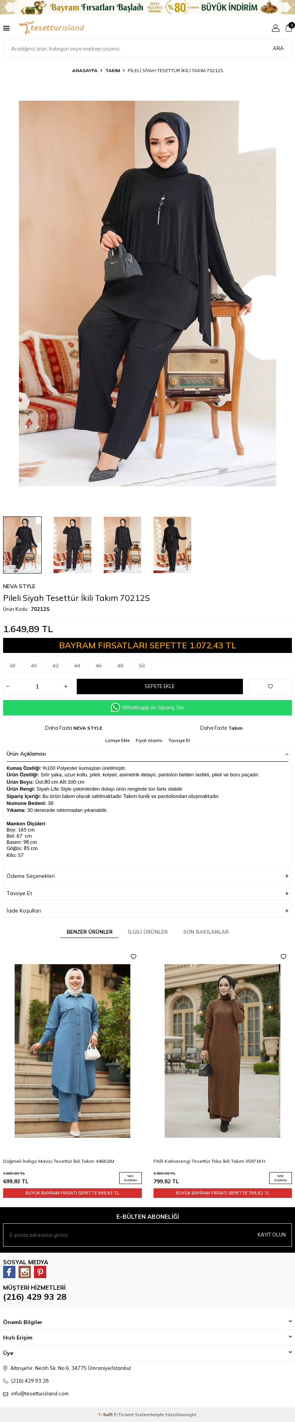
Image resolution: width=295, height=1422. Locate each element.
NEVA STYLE (19, 586)
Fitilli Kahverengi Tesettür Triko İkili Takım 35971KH (209, 1161)
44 (80, 667)
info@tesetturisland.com (40, 1393)
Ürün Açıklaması (147, 753)
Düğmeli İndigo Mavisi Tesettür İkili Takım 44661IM (58, 1161)
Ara (278, 48)
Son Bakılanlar (206, 932)
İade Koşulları (147, 910)
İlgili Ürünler (148, 932)
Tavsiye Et (179, 740)
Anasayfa (85, 70)
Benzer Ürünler (90, 932)
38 (15, 667)
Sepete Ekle (160, 686)
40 (37, 667)
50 (145, 667)
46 (102, 667)
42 (58, 667)
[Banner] (147, 7)
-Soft (106, 1414)
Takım (112, 70)
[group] (147, 293)
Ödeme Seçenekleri (147, 876)
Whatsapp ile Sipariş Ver (148, 707)
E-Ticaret (124, 1414)
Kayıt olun (272, 1234)
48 (123, 667)
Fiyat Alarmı (149, 740)
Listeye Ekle (117, 740)
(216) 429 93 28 (34, 1296)
